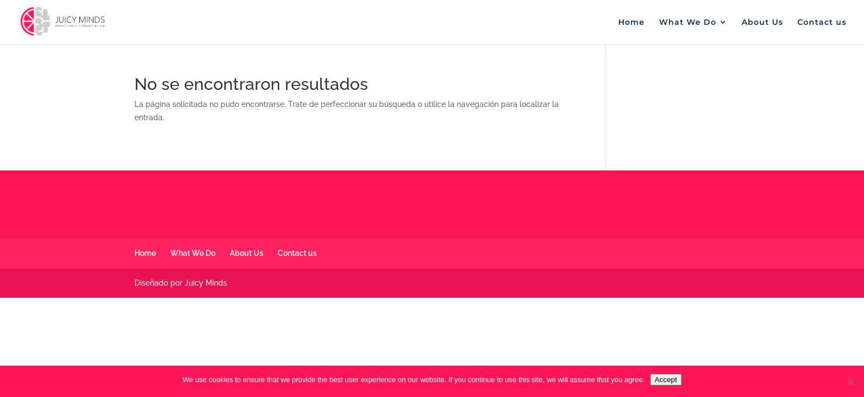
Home (631, 22)
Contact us (821, 22)
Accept (666, 379)
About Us (762, 22)
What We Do (687, 22)
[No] (850, 381)
